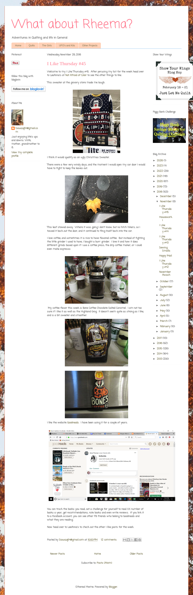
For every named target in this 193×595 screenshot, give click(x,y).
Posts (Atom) (104, 563)
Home (18, 45)
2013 (160, 359)
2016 (160, 343)
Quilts (32, 45)
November (166, 201)
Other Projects (89, 45)
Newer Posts (57, 554)
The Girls (47, 45)
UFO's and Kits (67, 45)
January (165, 332)
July (163, 300)
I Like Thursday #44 (165, 228)
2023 (160, 166)
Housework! (165, 218)
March (164, 321)
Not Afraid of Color (76, 75)
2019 (160, 187)
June (163, 305)
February (165, 326)
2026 (160, 161)
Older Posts (136, 554)
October (164, 281)
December (166, 196)
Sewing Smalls (164, 249)
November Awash (165, 273)
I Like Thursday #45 (66, 63)
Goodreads (73, 423)
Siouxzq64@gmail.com (26, 130)
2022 (160, 171)
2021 (160, 176)
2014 (160, 354)
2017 (160, 338)
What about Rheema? (71, 25)
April (163, 316)
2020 (160, 181)
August (164, 295)
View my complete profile (22, 154)
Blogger (113, 587)
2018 (160, 192)
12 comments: (109, 540)
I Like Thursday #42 (165, 264)
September (166, 287)
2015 (160, 349)
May (163, 311)
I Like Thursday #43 (165, 240)
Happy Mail (165, 256)
